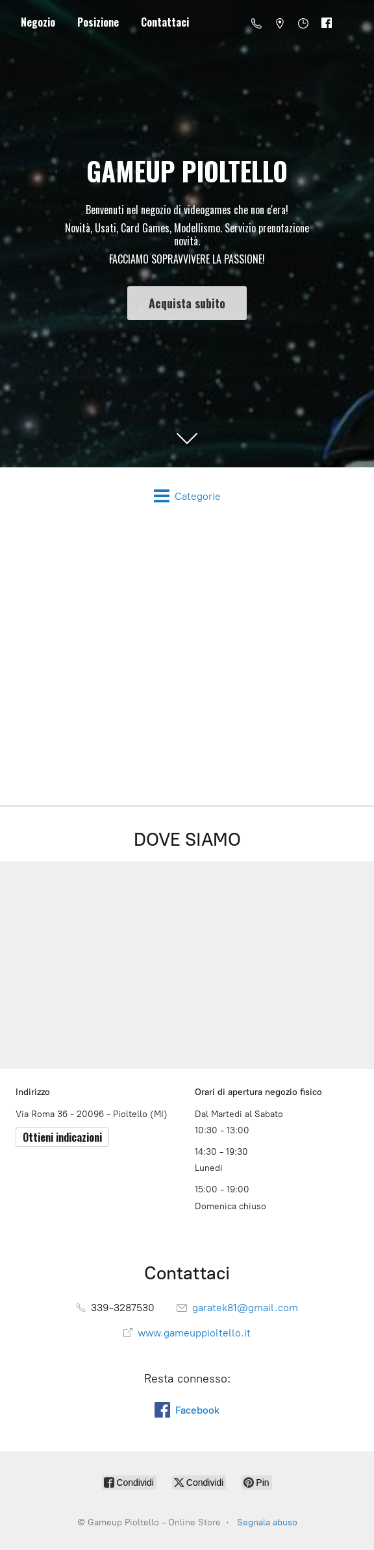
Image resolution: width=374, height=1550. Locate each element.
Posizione (98, 22)
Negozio (38, 22)
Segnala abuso (267, 1522)
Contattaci (165, 22)
